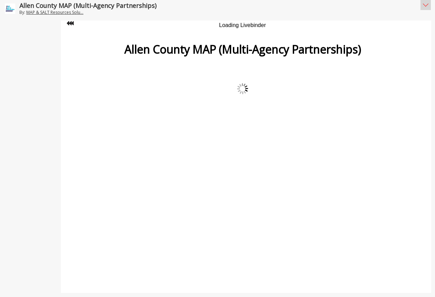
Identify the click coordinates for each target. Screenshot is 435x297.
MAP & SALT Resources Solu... (54, 12)
